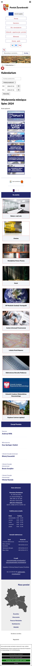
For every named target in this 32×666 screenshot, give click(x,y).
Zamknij (16, 663)
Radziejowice (16, 624)
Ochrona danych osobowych (16, 654)
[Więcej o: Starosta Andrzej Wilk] (14, 432)
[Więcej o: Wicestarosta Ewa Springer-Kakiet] (14, 444)
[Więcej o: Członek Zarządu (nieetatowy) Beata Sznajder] (14, 466)
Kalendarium (9, 65)
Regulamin (16, 639)
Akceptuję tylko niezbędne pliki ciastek (16, 660)
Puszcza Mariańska (16, 620)
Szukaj (26, 53)
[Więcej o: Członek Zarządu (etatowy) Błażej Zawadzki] (14, 455)
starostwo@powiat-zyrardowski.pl (16, 562)
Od (3, 86)
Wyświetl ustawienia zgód (16, 657)
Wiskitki (16, 627)
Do (3, 90)
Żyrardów (16, 614)
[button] (2, 2)
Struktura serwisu (16, 633)
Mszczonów (16, 617)
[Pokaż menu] (30, 2)
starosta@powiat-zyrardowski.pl (16, 560)
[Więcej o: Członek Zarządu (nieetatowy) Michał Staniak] (14, 477)
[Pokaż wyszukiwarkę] (4, 50)
